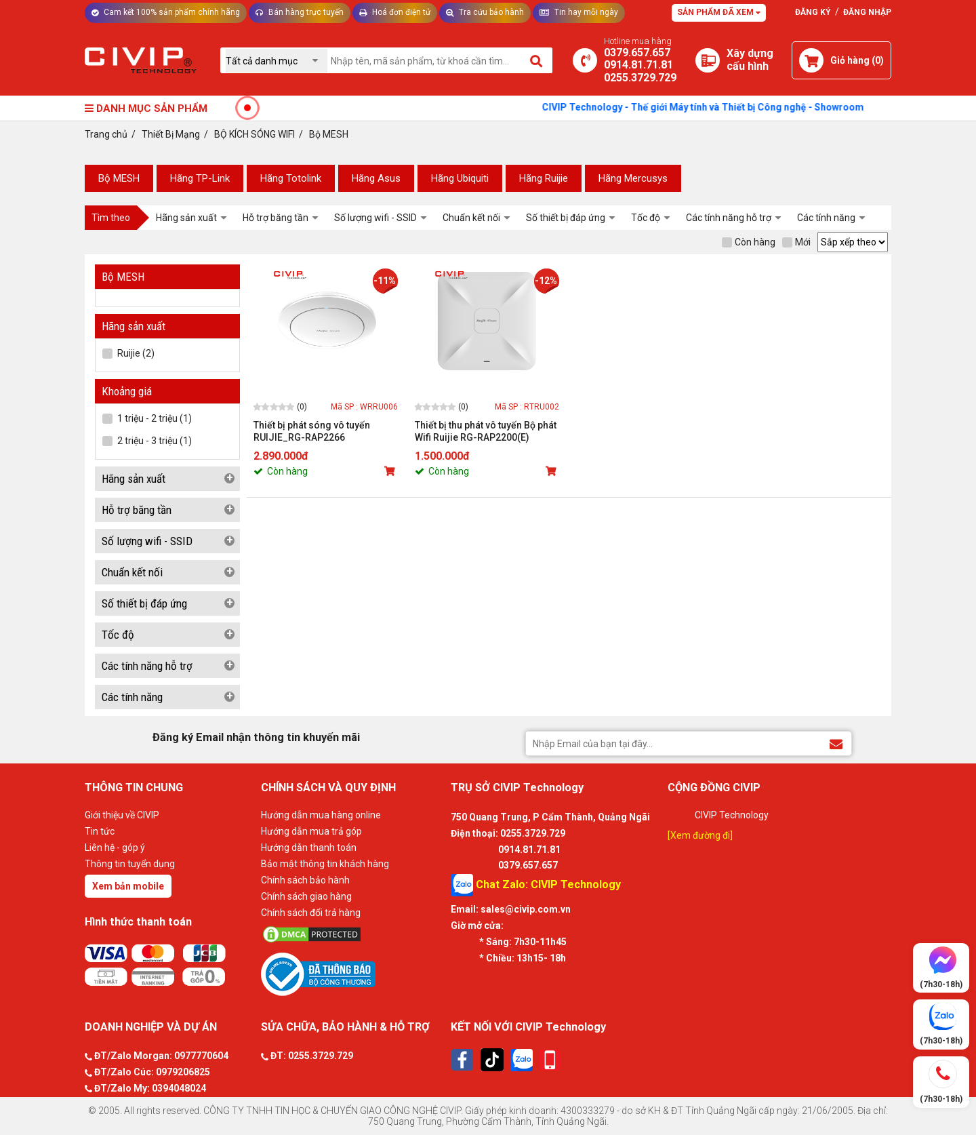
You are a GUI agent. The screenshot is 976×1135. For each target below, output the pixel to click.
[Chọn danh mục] (276, 61)
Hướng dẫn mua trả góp (311, 831)
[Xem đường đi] (700, 835)
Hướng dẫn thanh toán (309, 847)
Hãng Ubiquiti (460, 178)
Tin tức (100, 831)
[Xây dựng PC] (707, 60)
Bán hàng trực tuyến (300, 12)
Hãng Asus (376, 178)
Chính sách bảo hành (305, 880)
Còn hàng (748, 242)
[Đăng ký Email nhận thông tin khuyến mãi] (836, 743)
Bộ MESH (119, 178)
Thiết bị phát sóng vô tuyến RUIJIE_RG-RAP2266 (311, 431)
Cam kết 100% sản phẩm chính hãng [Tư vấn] (166, 12)
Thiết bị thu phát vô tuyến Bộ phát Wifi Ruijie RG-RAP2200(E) (485, 431)
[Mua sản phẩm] (391, 471)
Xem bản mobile (128, 886)
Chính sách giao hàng (306, 896)
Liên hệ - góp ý (115, 847)
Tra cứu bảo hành (485, 12)
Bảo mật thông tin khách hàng (325, 863)
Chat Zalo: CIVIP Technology (536, 885)
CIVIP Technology (732, 815)
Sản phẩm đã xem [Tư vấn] (718, 12)
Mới (796, 242)
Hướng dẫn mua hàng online (321, 815)
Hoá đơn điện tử (394, 12)
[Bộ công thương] (352, 973)
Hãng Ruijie (543, 178)
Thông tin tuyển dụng (130, 863)
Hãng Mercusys (633, 178)
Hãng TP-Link (200, 178)
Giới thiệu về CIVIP (122, 815)
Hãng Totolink (290, 178)
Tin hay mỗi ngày (579, 12)
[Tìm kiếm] (537, 60)
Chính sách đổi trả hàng (311, 912)
